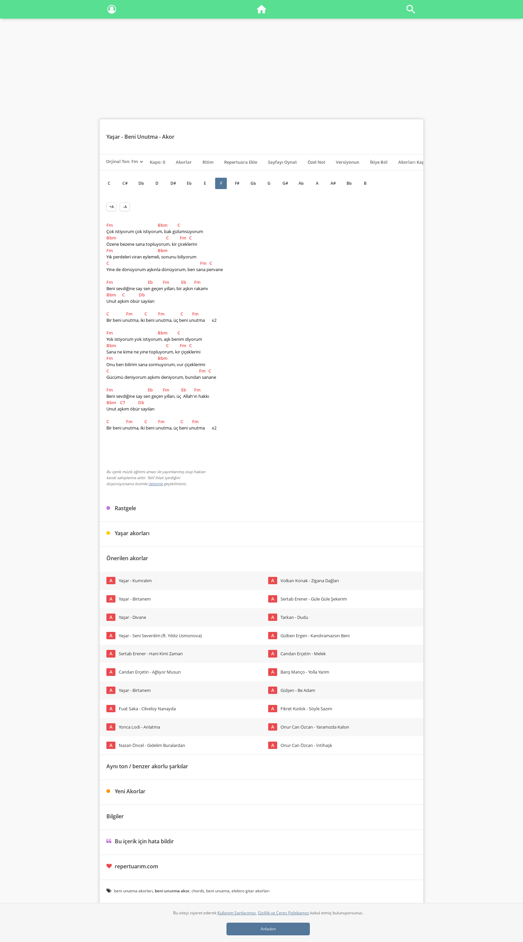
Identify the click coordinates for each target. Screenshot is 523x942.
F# (237, 183)
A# (333, 183)
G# (285, 183)
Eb (189, 183)
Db (141, 183)
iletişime (155, 483)
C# (125, 183)
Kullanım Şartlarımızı (236, 913)
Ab (301, 183)
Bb (349, 183)
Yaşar (113, 136)
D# (173, 183)
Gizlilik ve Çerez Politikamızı (283, 913)
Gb (253, 183)
